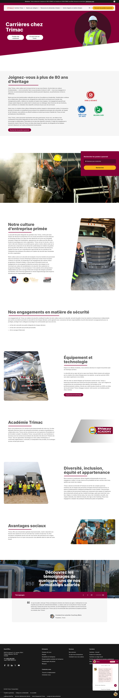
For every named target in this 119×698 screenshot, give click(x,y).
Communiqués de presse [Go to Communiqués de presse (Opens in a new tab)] (48, 661)
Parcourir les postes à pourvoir (103, 8)
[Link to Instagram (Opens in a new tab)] (8, 665)
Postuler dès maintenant (15, 37)
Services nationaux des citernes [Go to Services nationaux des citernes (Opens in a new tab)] (22, 696)
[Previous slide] (83, 595)
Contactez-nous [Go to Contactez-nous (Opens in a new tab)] (46, 674)
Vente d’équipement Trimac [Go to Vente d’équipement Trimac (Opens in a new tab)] (38, 696)
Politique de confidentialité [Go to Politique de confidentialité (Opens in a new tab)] (22, 692)
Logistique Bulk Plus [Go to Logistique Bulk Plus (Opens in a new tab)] (8, 696)
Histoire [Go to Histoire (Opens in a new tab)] (44, 654)
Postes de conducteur (95, 654)
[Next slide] (87, 595)
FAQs (90, 661)
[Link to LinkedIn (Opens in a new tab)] (12, 665)
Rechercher (100, 167)
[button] (114, 1)
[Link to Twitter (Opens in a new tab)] (15, 665)
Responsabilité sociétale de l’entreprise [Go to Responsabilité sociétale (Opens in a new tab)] (52, 659)
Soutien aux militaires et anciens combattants (101, 659)
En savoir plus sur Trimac (35, 37)
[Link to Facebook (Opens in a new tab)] (5, 665)
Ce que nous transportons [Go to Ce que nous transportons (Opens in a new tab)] (76, 654)
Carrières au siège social (96, 656)
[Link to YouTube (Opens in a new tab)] (18, 665)
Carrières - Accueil (94, 652)
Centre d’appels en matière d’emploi (99, 663)
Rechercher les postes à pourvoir (19, 130)
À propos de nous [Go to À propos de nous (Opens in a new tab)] (46, 652)
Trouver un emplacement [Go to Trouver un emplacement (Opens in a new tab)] (48, 672)
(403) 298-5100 (10, 658)
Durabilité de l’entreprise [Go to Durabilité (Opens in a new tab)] (48, 656)
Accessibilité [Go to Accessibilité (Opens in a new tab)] (33, 692)
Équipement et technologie (73, 395)
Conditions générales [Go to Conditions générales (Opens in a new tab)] (9, 692)
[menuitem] (19, 8)
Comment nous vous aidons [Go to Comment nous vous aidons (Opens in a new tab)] (76, 656)
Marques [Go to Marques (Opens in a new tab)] (44, 663)
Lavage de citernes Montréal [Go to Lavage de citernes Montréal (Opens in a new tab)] (53, 696)
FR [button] (90, 8)
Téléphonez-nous (90, 1)
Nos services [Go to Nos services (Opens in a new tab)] (72, 652)
